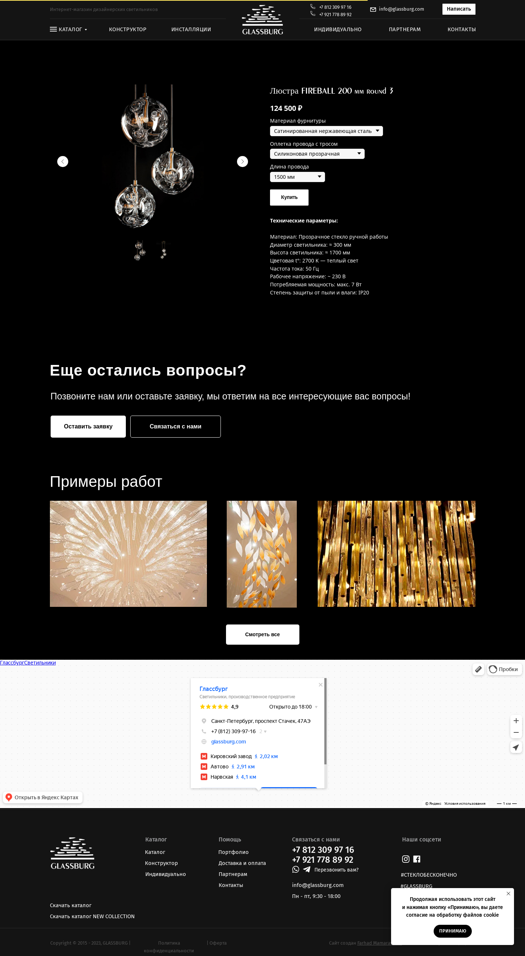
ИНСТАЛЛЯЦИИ (191, 29)
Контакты (231, 885)
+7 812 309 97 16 (335, 7)
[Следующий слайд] (242, 161)
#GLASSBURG (416, 886)
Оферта (218, 943)
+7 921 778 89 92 (335, 14)
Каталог (155, 852)
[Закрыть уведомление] (508, 893)
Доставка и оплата (242, 863)
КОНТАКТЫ (462, 29)
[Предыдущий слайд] (62, 161)
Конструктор (161, 863)
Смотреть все (262, 634)
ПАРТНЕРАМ (405, 29)
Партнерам (233, 874)
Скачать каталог (70, 905)
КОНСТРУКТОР (128, 29)
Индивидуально (165, 874)
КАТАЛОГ (71, 29)
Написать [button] (459, 9)
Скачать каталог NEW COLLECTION (92, 916)
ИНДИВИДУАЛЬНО (338, 29)
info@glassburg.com (401, 9)
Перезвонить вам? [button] (336, 870)
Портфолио (233, 852)
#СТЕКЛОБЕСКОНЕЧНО (429, 875)
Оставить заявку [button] (88, 426)
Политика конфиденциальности (169, 946)
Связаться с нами (175, 426)
